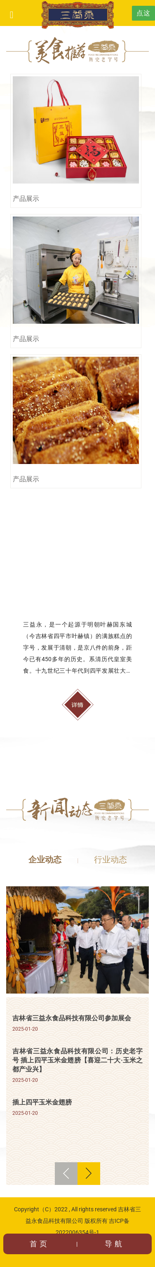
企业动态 (44, 859)
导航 (114, 1243)
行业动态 (110, 859)
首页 (39, 1243)
